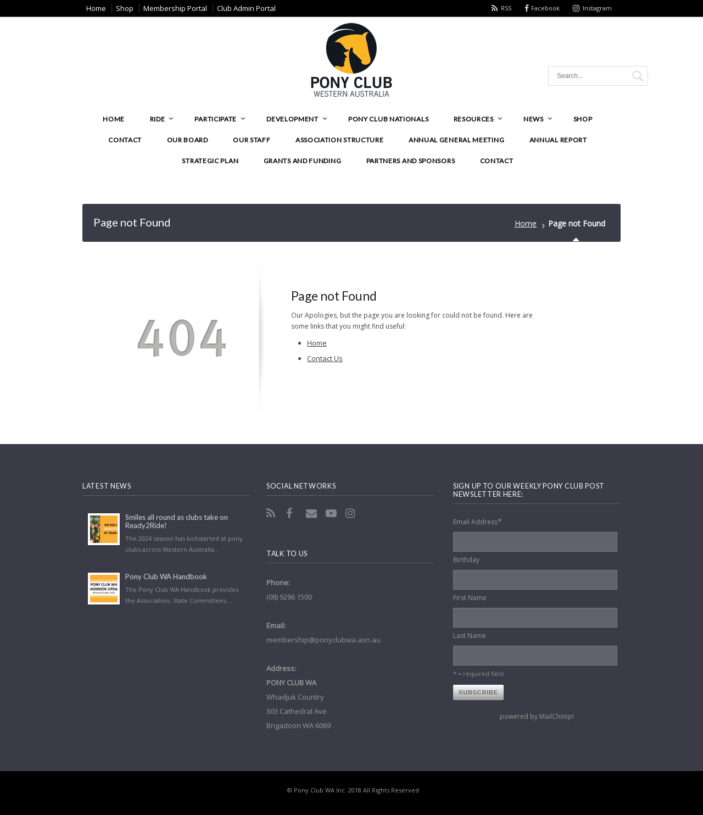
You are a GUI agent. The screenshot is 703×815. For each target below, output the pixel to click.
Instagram (597, 8)
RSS (506, 8)
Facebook (545, 8)
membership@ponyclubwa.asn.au (323, 640)
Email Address (477, 521)
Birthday (466, 559)
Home (526, 223)
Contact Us (325, 358)
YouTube (332, 513)
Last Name (469, 635)
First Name (470, 597)
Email (312, 513)
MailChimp (555, 716)
